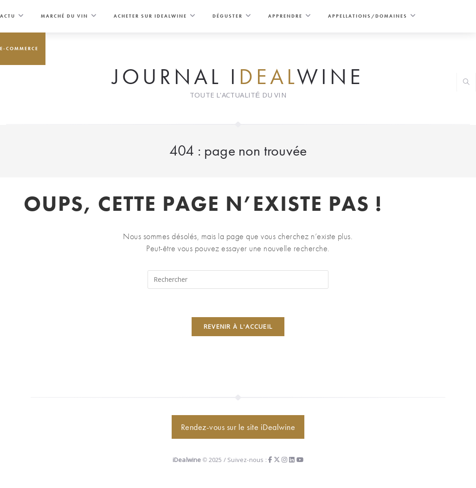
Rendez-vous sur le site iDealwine (238, 427)
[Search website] (466, 83)
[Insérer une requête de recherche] (238, 279)
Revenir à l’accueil (238, 326)
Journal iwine (238, 76)
